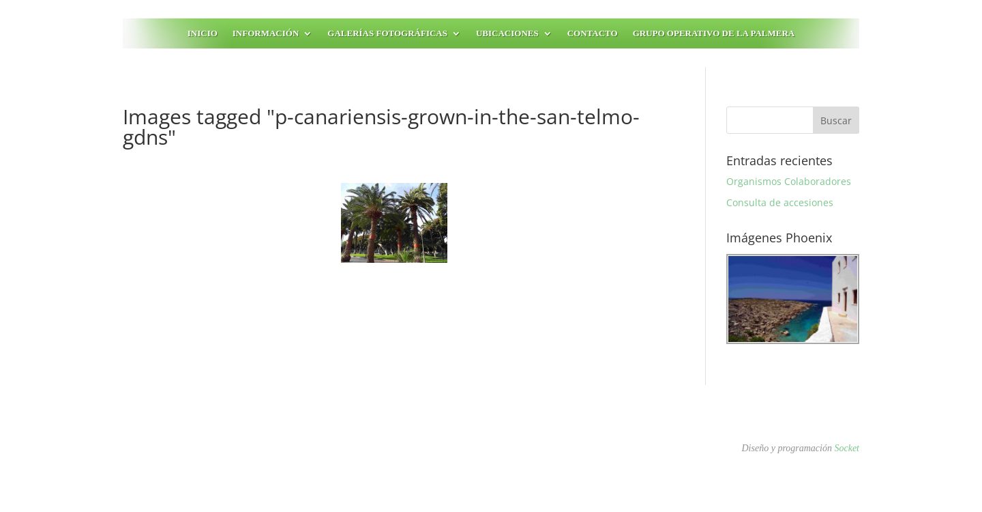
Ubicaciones (507, 33)
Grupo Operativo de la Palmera (714, 33)
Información (266, 33)
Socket (846, 448)
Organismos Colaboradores (788, 181)
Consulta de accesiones (779, 202)
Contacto (592, 33)
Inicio (203, 33)
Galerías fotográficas (387, 33)
